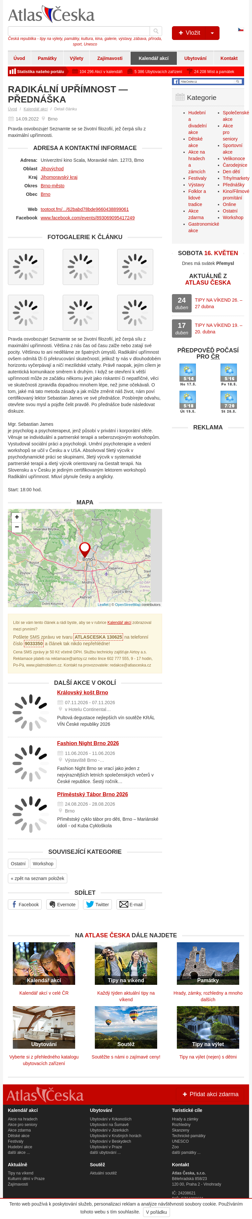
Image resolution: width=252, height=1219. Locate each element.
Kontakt (229, 58)
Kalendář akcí (154, 58)
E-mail (131, 904)
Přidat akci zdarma (210, 1094)
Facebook (25, 904)
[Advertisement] (208, 475)
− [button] (17, 528)
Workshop (43, 863)
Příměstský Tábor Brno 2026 (92, 794)
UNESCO (180, 1141)
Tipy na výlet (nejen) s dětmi (208, 1057)
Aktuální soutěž (103, 1173)
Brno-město (52, 185)
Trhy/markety (236, 178)
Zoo (175, 1147)
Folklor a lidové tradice (197, 198)
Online (229, 204)
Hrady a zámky (185, 1119)
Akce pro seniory (22, 1124)
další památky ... (186, 1152)
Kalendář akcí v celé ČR (44, 993)
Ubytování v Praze (106, 1147)
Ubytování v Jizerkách (109, 1130)
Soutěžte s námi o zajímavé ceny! (126, 1057)
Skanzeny (180, 1130)
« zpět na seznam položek (37, 878)
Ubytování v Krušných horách (115, 1136)
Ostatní (18, 863)
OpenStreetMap (128, 605)
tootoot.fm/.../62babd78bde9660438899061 (85, 209)
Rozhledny (181, 1124)
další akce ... (19, 1152)
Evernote (62, 904)
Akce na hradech (22, 1119)
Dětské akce (19, 1136)
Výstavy (196, 184)
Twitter (97, 904)
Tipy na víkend (20, 1173)
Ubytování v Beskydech (110, 1141)
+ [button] (17, 518)
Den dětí (231, 171)
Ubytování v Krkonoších (111, 1119)
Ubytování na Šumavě (109, 1124)
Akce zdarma (19, 1130)
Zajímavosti (109, 58)
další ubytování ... (105, 1152)
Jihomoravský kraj (59, 177)
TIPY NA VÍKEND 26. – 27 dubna (218, 303)
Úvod (19, 58)
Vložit (198, 33)
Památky (47, 58)
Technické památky (188, 1136)
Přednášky (233, 184)
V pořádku (156, 1212)
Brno (46, 194)
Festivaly (197, 178)
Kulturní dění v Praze (26, 1178)
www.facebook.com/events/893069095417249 (88, 217)
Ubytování (195, 58)
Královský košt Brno (82, 692)
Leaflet (103, 605)
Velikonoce (234, 158)
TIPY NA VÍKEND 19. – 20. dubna (218, 328)
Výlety (76, 58)
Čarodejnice (235, 165)
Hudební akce (20, 1147)
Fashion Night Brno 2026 (88, 743)
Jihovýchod (52, 168)
